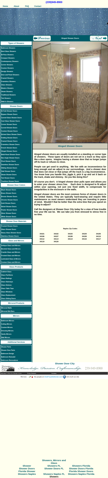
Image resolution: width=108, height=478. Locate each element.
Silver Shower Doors (8, 213)
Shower (27, 465)
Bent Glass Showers (8, 51)
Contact (37, 6)
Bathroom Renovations (9, 360)
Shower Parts (6, 347)
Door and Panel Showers (10, 75)
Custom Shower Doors (9, 131)
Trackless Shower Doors (10, 181)
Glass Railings (6, 278)
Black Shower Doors (8, 190)
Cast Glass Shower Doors (10, 121)
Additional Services (16, 342)
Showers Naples (27, 474)
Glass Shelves (6, 285)
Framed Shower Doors (9, 141)
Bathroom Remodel (8, 357)
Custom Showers (7, 68)
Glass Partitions (7, 275)
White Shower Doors (8, 216)
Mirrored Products (16, 303)
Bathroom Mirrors (7, 321)
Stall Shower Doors (8, 171)
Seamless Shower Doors (10, 164)
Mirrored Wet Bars (7, 311)
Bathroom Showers (8, 48)
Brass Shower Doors (8, 193)
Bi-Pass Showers (7, 55)
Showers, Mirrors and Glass (54, 461)
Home (5, 6)
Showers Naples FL (54, 474)
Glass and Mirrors (16, 241)
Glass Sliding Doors (8, 298)
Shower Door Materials (16, 221)
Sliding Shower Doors (9, 168)
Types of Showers (16, 43)
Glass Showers (6, 85)
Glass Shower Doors (8, 229)
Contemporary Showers (9, 61)
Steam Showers (7, 91)
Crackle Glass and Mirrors (10, 252)
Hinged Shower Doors (9, 151)
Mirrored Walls (6, 308)
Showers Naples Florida (81, 474)
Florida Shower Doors (81, 471)
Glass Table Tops (7, 288)
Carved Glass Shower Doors (11, 118)
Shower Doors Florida (81, 468)
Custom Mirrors (7, 327)
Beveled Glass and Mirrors (10, 249)
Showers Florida (81, 465)
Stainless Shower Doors (10, 236)
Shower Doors (16, 106)
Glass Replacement (8, 295)
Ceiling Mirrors (6, 324)
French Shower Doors (9, 148)
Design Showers (7, 71)
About (16, 6)
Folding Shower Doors (9, 138)
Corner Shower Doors (9, 124)
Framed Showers (7, 78)
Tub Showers (6, 98)
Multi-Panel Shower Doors (10, 154)
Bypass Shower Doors (9, 114)
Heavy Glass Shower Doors (11, 233)
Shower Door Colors (16, 185)
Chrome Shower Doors (9, 200)
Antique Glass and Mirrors (10, 245)
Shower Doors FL (54, 468)
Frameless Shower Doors (10, 144)
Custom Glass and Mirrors (10, 262)
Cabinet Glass (6, 272)
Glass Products (16, 267)
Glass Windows (6, 292)
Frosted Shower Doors (9, 226)
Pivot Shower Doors (8, 161)
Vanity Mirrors (6, 334)
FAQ (27, 6)
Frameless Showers (8, 81)
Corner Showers (7, 65)
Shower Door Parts (8, 350)
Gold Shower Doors (8, 203)
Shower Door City (65, 363)
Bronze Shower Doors (9, 196)
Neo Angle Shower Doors (10, 158)
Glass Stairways (7, 282)
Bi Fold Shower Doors (9, 111)
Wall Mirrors (5, 337)
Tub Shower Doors (8, 178)
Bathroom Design (7, 353)
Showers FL (54, 465)
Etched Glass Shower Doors (11, 134)
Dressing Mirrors (7, 331)
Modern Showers (7, 88)
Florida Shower (26, 471)
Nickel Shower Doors (8, 206)
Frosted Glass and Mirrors (10, 255)
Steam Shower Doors (8, 174)
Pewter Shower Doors (9, 210)
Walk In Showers (7, 101)
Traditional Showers (8, 95)
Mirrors (16, 316)
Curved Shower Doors (9, 128)
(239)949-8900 (54, 2)
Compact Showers (8, 58)
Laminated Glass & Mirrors (11, 259)
